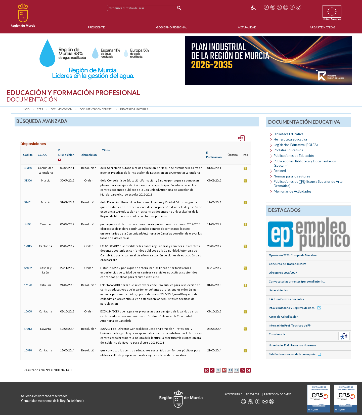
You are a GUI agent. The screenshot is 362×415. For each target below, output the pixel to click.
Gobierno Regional (171, 27)
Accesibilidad (233, 394)
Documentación (61, 109)
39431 (28, 202)
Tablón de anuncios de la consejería (296, 354)
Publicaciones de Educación (294, 156)
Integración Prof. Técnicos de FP (290, 325)
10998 (28, 350)
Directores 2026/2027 (283, 272)
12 (236, 370)
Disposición (89, 154)
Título (106, 150)
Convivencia (277, 334)
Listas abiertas (278, 290)
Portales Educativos (288, 150)
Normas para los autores (292, 176)
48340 (28, 167)
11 (230, 370)
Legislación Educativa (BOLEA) (296, 145)
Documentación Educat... (96, 109)
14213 (28, 328)
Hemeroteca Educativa (290, 139)
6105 (28, 224)
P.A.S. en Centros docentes (286, 299)
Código (28, 154)
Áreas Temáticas (322, 27)
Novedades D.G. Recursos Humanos (292, 345)
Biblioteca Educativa (288, 134)
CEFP (40, 109)
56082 (28, 267)
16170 (28, 285)
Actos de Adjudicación (283, 316)
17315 (28, 246)
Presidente (96, 27)
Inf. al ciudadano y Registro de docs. (295, 307)
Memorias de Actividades (292, 191)
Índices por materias (134, 109)
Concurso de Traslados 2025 (287, 263)
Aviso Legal (253, 394)
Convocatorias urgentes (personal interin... (297, 281)
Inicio (25, 109)
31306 (28, 180)
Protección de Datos (277, 394)
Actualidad (247, 27)
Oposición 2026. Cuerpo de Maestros (293, 255)
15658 (28, 311)
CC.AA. (42, 154)
